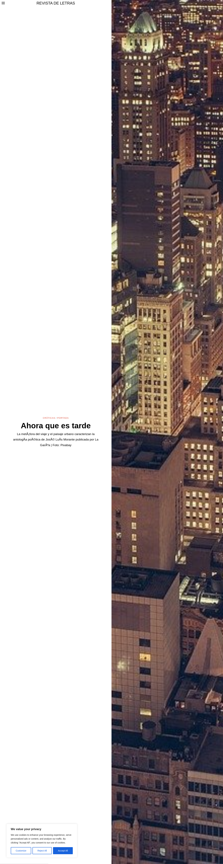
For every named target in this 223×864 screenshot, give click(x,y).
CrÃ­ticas (49, 418)
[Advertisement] (111, 839)
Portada (63, 418)
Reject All (42, 850)
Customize (21, 850)
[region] (41, 841)
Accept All (63, 850)
